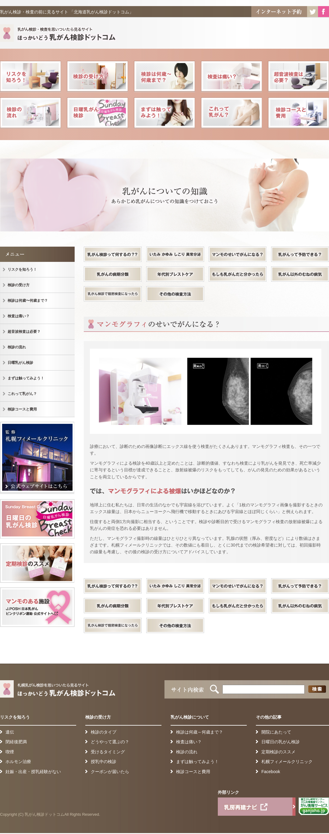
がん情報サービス (314, 806)
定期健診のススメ (37, 563)
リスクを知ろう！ (30, 77)
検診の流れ (30, 113)
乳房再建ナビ (256, 806)
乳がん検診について (190, 717)
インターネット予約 (279, 11)
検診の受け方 (97, 77)
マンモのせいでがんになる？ (238, 254)
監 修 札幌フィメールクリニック (37, 458)
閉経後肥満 (16, 741)
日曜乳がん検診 (97, 113)
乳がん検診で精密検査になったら (113, 293)
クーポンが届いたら (110, 771)
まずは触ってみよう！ (164, 113)
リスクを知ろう (15, 717)
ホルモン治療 (18, 761)
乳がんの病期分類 (113, 274)
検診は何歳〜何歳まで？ (164, 77)
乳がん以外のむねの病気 (300, 274)
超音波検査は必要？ (298, 77)
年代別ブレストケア (175, 274)
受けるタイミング (108, 751)
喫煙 (9, 751)
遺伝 (9, 732)
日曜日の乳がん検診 (37, 519)
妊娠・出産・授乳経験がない (33, 771)
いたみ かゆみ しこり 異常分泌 (175, 254)
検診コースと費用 (298, 113)
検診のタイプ (103, 732)
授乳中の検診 (103, 761)
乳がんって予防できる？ (300, 254)
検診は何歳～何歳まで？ (199, 732)
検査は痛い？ (231, 77)
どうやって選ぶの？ (110, 741)
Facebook (323, 11)
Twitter (312, 11)
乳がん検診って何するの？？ (113, 254)
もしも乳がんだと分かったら (238, 274)
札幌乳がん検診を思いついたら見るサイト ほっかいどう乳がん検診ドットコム (59, 34)
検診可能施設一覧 (37, 607)
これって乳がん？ (231, 113)
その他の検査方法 (175, 293)
